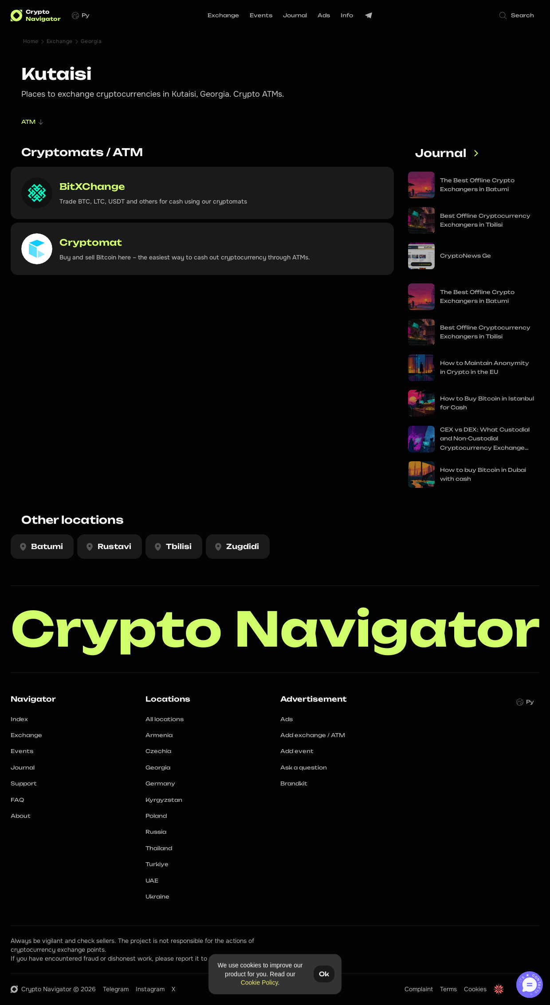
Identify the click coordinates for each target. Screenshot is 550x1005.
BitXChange (92, 186)
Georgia (91, 41)
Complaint (419, 989)
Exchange (60, 41)
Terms (448, 989)
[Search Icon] (517, 16)
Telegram (116, 989)
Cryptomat (90, 242)
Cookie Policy (259, 982)
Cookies (475, 989)
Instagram (150, 989)
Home (31, 41)
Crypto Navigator (275, 629)
